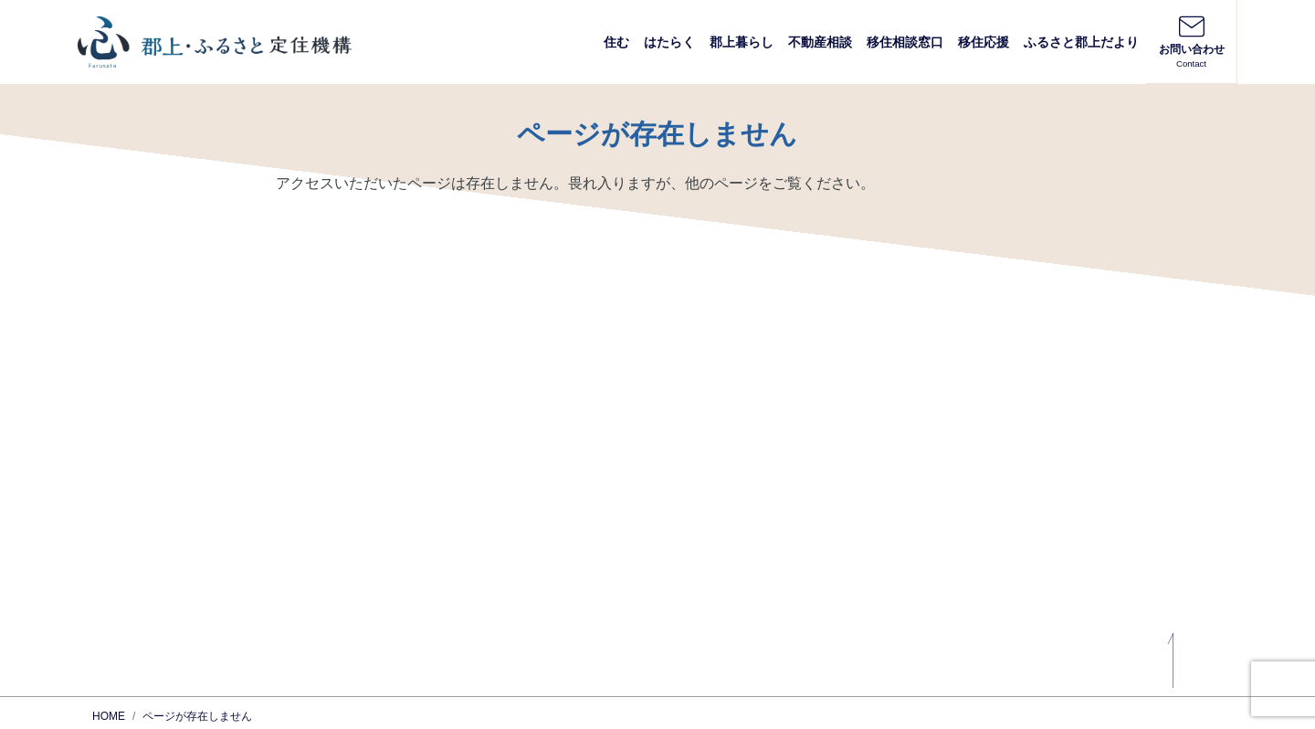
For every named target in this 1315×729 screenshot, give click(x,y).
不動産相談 (820, 42)
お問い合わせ (1191, 41)
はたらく (669, 42)
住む (616, 42)
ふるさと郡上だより (1081, 42)
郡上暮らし (741, 42)
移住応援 (983, 42)
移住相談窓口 (905, 42)
